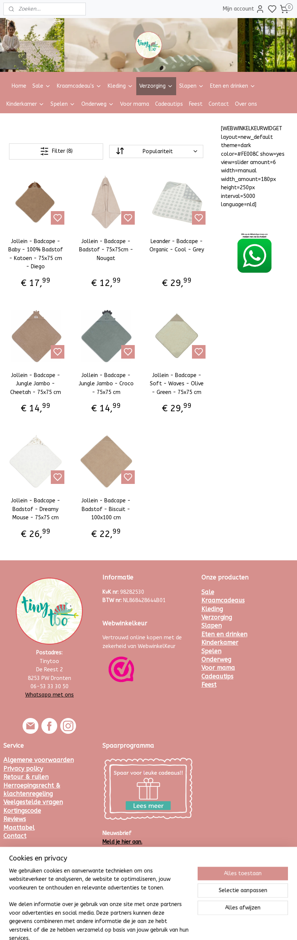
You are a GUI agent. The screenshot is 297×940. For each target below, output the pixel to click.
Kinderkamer (25, 104)
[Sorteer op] (156, 151)
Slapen (191, 86)
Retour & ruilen (26, 776)
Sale (41, 86)
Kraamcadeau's (79, 86)
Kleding (120, 86)
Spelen (62, 104)
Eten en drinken (233, 86)
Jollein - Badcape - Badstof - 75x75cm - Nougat (106, 250)
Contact (219, 104)
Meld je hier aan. (122, 842)
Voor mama (134, 104)
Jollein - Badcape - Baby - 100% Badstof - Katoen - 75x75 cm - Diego (35, 254)
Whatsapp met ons (49, 695)
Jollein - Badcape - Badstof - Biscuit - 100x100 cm (106, 509)
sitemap (169, 926)
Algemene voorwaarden (38, 760)
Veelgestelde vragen (33, 802)
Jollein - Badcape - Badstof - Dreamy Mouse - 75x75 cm (35, 509)
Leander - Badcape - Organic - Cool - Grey (176, 245)
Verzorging (156, 86)
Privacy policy (23, 768)
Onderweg (97, 104)
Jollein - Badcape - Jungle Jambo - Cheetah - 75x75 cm (35, 383)
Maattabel (19, 827)
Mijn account (244, 9)
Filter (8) (56, 151)
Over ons (246, 104)
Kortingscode (22, 810)
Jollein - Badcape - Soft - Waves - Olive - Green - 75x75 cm (177, 383)
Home (19, 86)
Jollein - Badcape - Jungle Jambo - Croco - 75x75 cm (106, 383)
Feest (196, 104)
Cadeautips (169, 104)
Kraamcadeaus (223, 600)
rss (184, 926)
